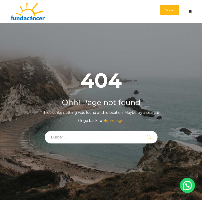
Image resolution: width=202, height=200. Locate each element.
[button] (187, 185)
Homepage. (113, 120)
